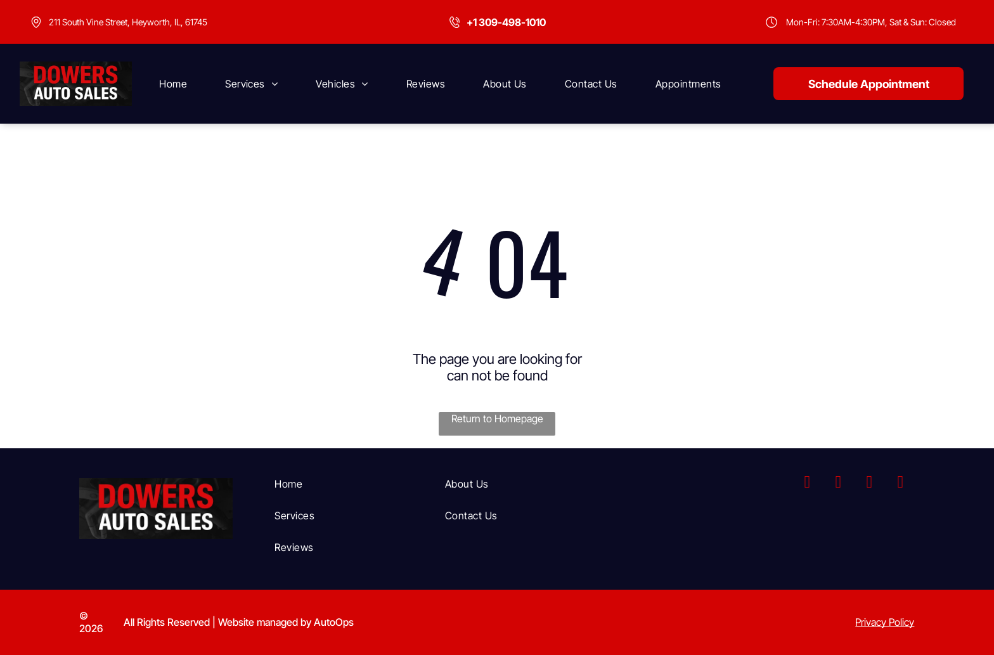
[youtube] (869, 483)
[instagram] (838, 483)
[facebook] (807, 483)
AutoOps (334, 622)
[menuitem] (173, 83)
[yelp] (900, 483)
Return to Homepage (497, 418)
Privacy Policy (884, 622)
